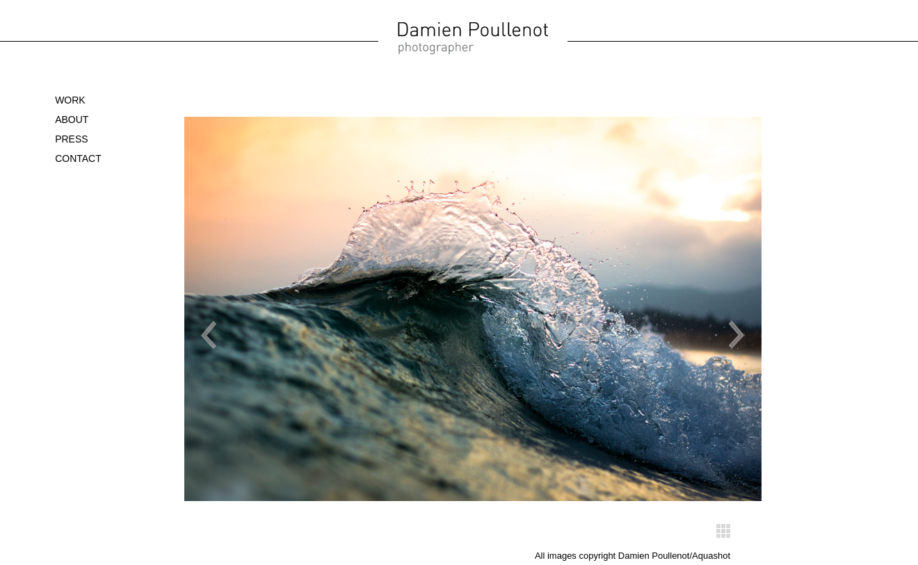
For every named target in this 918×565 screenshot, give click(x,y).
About (71, 119)
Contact (78, 158)
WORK (70, 100)
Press (71, 139)
